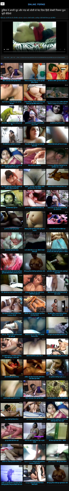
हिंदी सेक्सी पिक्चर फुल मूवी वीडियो (48, 17)
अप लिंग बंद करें (9, 17)
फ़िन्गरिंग (16, 17)
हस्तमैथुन (37, 17)
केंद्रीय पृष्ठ (3, 17)
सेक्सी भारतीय (31, 17)
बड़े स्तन (20, 17)
